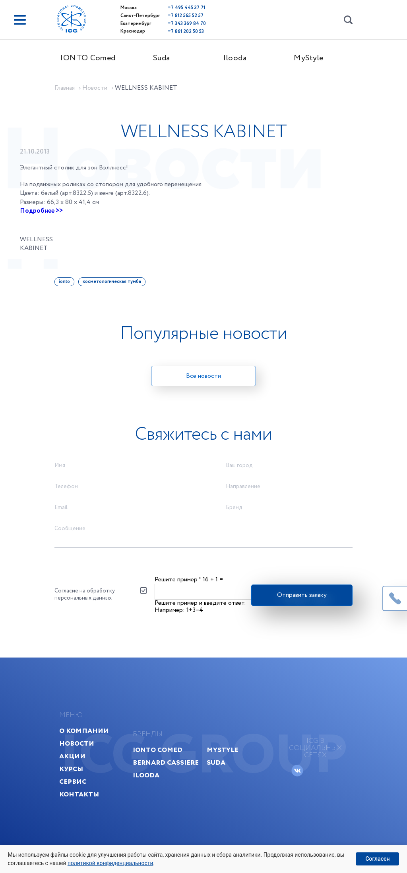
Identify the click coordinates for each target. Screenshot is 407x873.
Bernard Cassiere (167, 775)
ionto (69, 279)
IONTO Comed (93, 58)
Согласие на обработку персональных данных (90, 600)
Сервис (79, 794)
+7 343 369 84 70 (176, 22)
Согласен (377, 859)
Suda (166, 58)
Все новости (203, 374)
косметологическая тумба (117, 279)
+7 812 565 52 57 (175, 15)
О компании (90, 743)
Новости (83, 756)
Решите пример (178, 584)
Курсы (77, 781)
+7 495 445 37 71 (175, 7)
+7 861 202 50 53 (175, 30)
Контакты (85, 807)
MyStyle (314, 58)
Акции (79, 769)
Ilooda (240, 58)
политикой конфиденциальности (111, 863)
